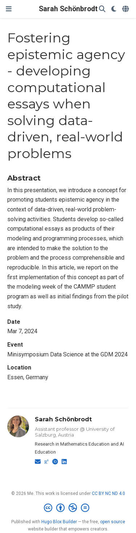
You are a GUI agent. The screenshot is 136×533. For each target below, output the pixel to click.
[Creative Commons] (68, 508)
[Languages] (126, 9)
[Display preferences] (113, 9)
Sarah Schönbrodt (68, 9)
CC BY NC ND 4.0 (108, 493)
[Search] (102, 9)
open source (112, 521)
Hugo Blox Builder (59, 521)
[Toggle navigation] (9, 9)
